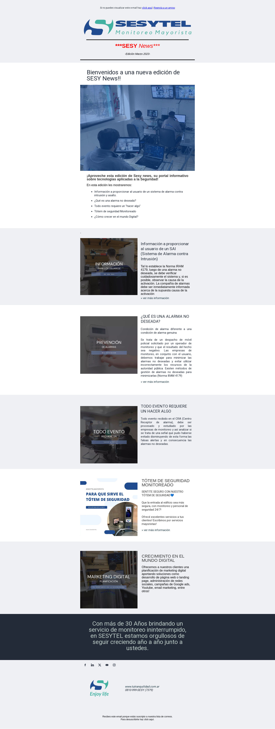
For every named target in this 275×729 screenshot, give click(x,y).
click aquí (147, 7)
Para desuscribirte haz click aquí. (137, 719)
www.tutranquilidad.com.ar (142, 686)
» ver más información (155, 298)
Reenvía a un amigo (164, 7)
